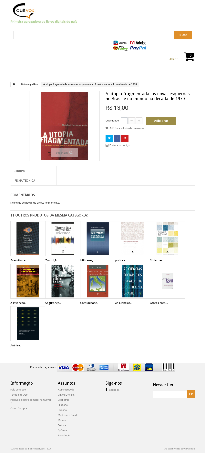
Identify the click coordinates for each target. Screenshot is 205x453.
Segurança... (53, 303)
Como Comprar (19, 408)
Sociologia (64, 435)
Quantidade (112, 120)
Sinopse (20, 171)
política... (121, 260)
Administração (66, 389)
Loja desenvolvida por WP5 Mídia (179, 449)
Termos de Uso (19, 394)
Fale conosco (18, 389)
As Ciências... (123, 303)
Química (62, 430)
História (62, 410)
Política (62, 425)
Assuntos (49, 69)
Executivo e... (19, 260)
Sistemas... (157, 260)
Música (62, 420)
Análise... (16, 345)
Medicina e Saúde (68, 415)
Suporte (31, 69)
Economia (63, 399)
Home (15, 69)
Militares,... (87, 260)
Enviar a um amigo (119, 145)
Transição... (53, 260)
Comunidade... (89, 303)
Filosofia (63, 404)
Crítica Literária (66, 394)
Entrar (172, 58)
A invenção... (18, 303)
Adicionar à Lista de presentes (126, 128)
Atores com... (159, 303)
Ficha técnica (25, 180)
